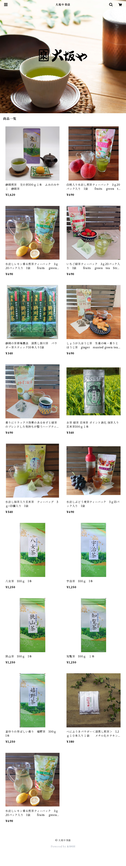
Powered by (63, 846)
